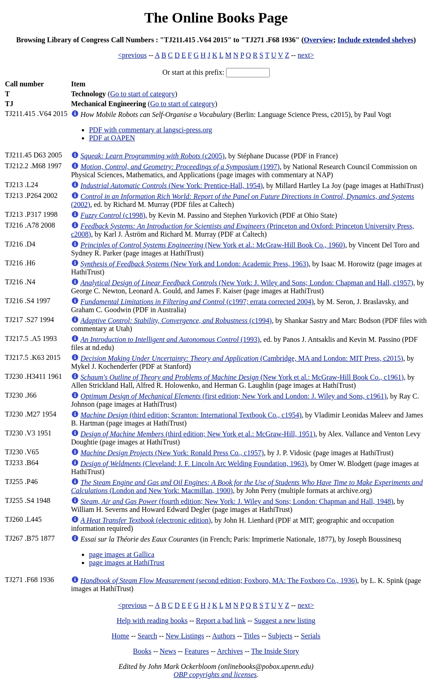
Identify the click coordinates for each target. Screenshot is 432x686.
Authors (224, 636)
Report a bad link (221, 620)
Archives (230, 651)
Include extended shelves (376, 40)
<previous (132, 55)
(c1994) (176, 320)
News (168, 651)
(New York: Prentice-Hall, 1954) (171, 185)
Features (196, 651)
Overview (319, 40)
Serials (311, 636)
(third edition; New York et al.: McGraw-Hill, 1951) (198, 434)
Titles (252, 636)
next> (306, 55)
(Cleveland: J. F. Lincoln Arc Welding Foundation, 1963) (193, 463)
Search (147, 636)
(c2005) (152, 156)
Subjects (280, 636)
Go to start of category (142, 94)
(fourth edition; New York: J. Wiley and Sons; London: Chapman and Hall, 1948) (236, 501)
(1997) (180, 166)
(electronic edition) (145, 520)
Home (120, 636)
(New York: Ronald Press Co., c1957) (172, 453)
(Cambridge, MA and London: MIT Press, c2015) (241, 358)
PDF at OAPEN (112, 138)
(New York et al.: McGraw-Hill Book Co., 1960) (212, 245)
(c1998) (112, 215)
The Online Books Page (216, 17)
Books (142, 651)
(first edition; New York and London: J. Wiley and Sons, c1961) (233, 396)
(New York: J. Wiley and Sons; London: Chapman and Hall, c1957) (246, 283)
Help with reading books (151, 620)
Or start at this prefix (192, 72)
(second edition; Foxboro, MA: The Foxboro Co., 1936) (218, 580)
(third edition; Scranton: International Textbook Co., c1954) (191, 415)
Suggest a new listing (284, 620)
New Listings (184, 636)
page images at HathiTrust (127, 562)
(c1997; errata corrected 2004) (197, 301)
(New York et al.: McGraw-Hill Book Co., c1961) (242, 377)
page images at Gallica (121, 554)
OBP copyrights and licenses (215, 674)
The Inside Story (275, 651)
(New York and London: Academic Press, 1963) (194, 264)
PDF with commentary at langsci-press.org (150, 130)
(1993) (170, 339)
